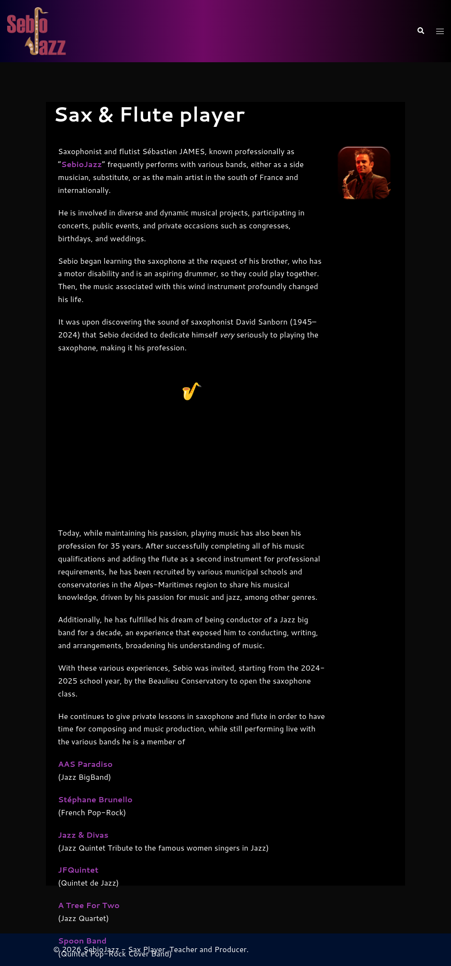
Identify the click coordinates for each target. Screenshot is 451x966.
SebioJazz (81, 172)
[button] (420, 31)
